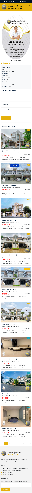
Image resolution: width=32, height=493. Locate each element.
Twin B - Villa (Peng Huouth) (9, 255)
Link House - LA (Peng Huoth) (9, 185)
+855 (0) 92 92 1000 (9, 1)
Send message (6, 118)
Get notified (5, 489)
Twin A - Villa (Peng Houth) (9, 220)
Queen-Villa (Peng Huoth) (8, 151)
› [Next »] (30, 443)
